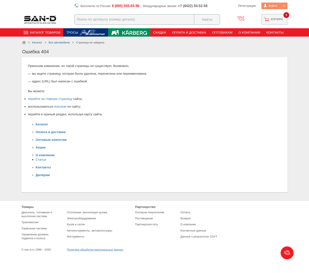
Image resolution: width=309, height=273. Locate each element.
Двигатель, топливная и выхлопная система (36, 214)
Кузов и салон (76, 224)
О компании (249, 32)
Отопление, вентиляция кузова (87, 212)
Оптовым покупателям (149, 212)
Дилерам (43, 175)
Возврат (185, 218)
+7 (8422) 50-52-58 (192, 6)
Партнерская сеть (146, 224)
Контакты (275, 32)
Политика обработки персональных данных (95, 249)
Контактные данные (193, 230)
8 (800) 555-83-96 (125, 6)
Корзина (277, 19)
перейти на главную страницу (50, 99)
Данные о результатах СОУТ (198, 236)
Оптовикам (222, 32)
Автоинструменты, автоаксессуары (89, 230)
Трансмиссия (29, 222)
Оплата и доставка (189, 32)
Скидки (159, 32)
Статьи (41, 159)
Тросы (72, 32)
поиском (60, 106)
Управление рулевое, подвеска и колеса (35, 236)
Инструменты (75, 236)
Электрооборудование (81, 218)
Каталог (42, 124)
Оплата (185, 212)
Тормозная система (34, 228)
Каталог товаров (45, 32)
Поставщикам (144, 218)
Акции (40, 147)
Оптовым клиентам (51, 139)
